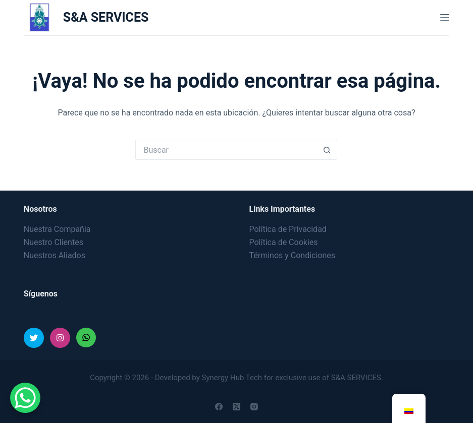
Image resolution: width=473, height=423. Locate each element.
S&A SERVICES (106, 17)
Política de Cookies (283, 242)
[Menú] (444, 17)
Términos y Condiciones (292, 255)
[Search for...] (226, 150)
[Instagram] (254, 406)
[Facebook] (219, 406)
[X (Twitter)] (236, 406)
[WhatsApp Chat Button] (25, 398)
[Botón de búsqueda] (327, 150)
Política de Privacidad (287, 229)
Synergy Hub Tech (233, 377)
